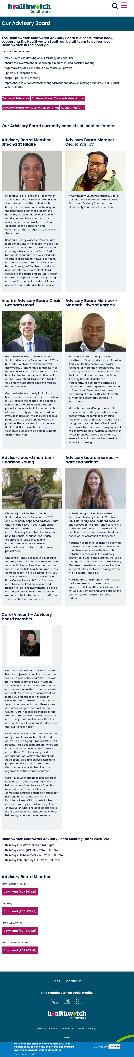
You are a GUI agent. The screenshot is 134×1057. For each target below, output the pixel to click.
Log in (67, 1037)
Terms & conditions (47, 1028)
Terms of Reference (16, 98)
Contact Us (73, 981)
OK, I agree (100, 1046)
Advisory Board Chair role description (57, 98)
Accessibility (67, 1028)
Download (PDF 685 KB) (20, 911)
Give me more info (24, 1054)
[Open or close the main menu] (124, 6)
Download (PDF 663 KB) (20, 892)
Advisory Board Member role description (30, 108)
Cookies (80, 1028)
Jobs (56, 981)
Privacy (91, 1028)
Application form (72, 108)
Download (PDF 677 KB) (20, 931)
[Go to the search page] (115, 6)
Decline (114, 1046)
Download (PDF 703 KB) (20, 950)
